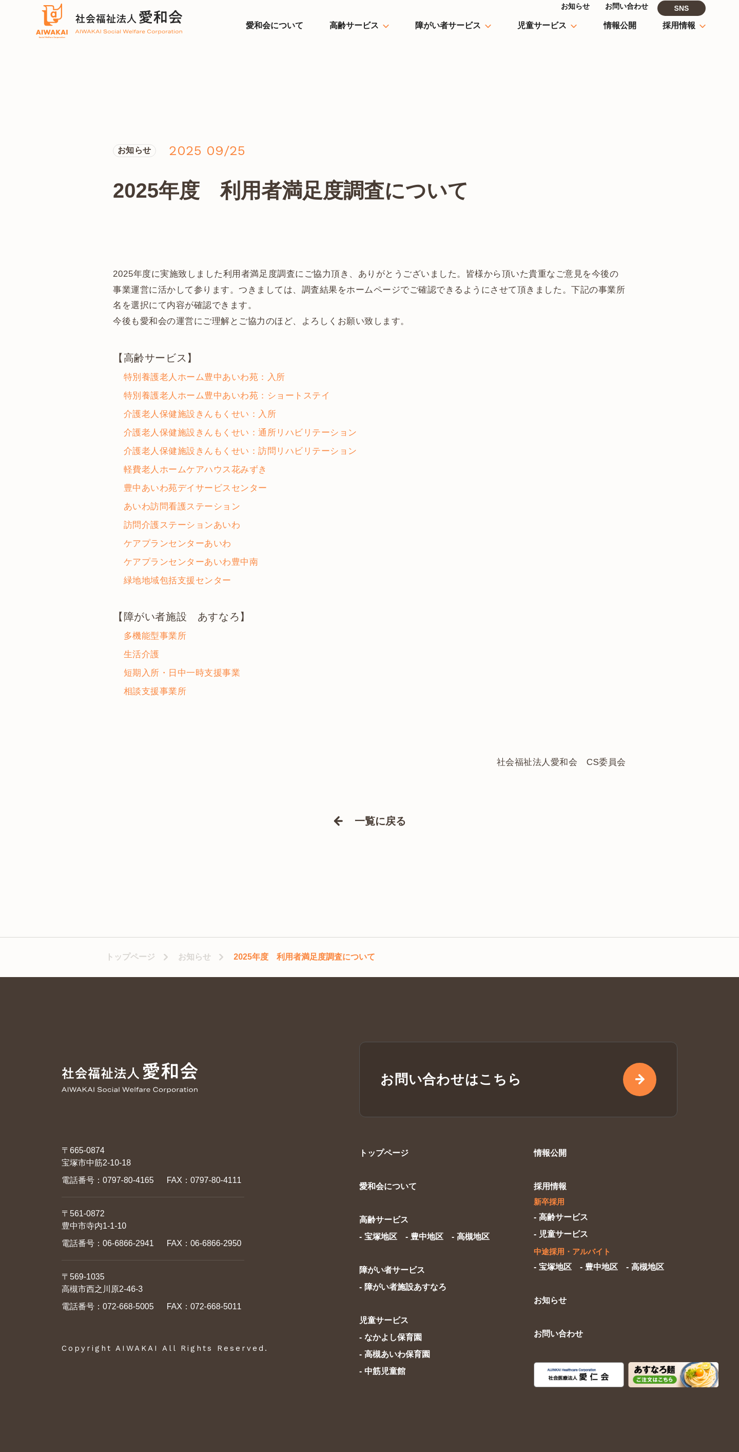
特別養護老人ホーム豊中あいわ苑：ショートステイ (227, 395)
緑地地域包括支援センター (177, 580)
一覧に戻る (380, 821)
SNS (681, 19)
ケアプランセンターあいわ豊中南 (191, 562)
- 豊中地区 (424, 1236)
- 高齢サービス (561, 1217)
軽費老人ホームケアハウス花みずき (195, 469)
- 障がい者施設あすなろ (402, 1287)
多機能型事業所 (155, 636)
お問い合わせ (558, 1333)
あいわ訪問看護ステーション (182, 506)
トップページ (130, 956)
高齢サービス (384, 1219)
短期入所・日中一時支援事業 (182, 673)
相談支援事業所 (155, 691)
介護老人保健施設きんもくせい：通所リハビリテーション (240, 432)
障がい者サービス (392, 1270)
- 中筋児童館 (382, 1371)
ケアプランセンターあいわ (177, 543)
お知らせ (194, 956)
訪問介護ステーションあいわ (182, 525)
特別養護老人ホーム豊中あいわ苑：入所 (204, 377)
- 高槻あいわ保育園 (394, 1354)
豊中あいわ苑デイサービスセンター (195, 488)
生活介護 (142, 654)
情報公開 (550, 1153)
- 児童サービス (561, 1234)
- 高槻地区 (471, 1236)
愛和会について (388, 1186)
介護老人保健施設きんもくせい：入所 (200, 414)
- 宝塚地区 (378, 1236)
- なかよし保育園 (390, 1337)
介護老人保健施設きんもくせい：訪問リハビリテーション (240, 451)
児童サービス (384, 1320)
